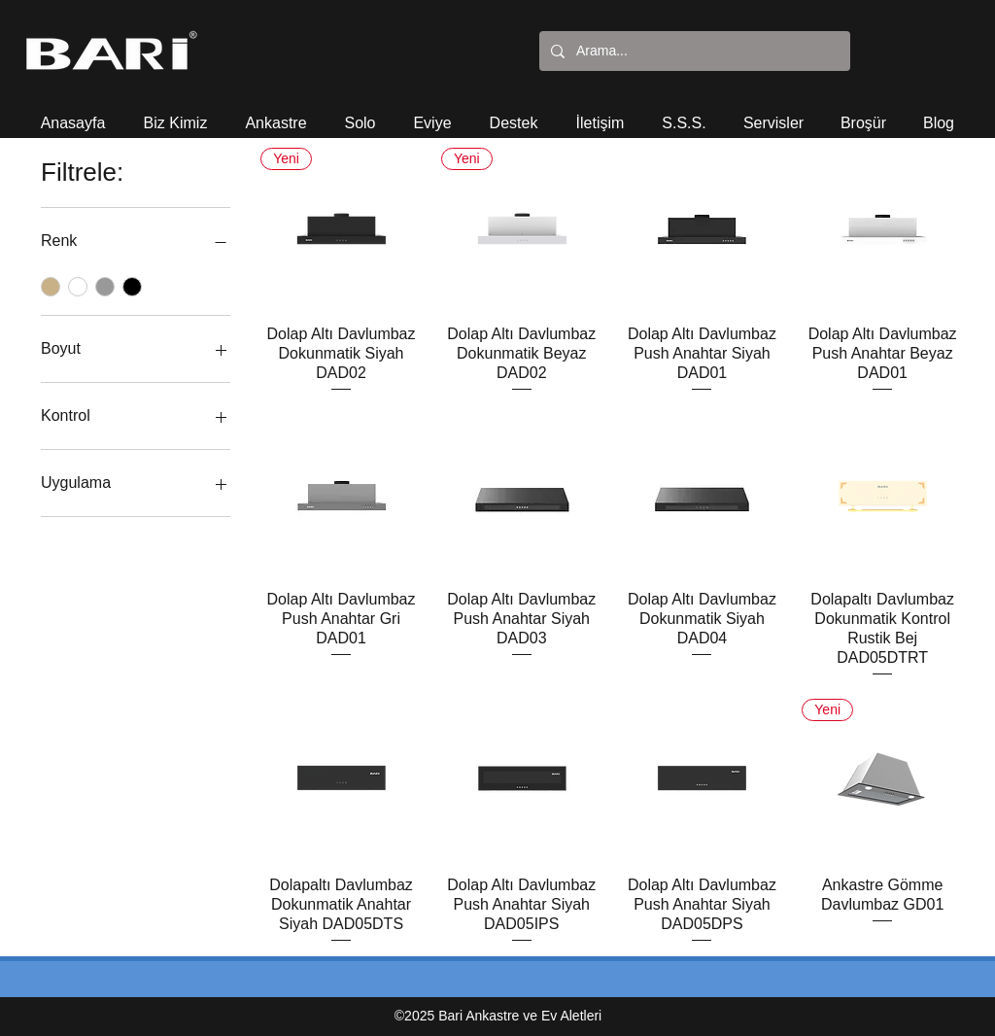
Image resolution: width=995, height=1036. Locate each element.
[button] (175, 114)
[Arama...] (692, 51)
